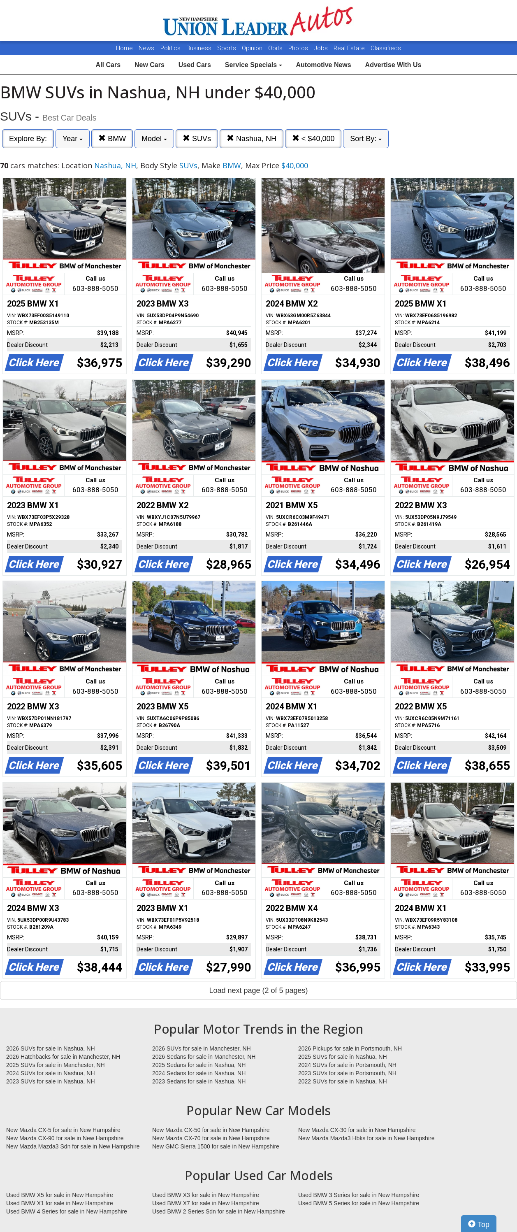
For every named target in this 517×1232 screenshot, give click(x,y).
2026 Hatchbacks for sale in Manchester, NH (63, 1056)
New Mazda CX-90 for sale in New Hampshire (65, 1138)
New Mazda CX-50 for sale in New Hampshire (211, 1130)
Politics (170, 48)
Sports (227, 48)
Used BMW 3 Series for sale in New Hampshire (358, 1195)
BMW (112, 138)
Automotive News (323, 64)
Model (154, 139)
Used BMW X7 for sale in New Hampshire (205, 1203)
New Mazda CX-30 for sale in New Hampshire (357, 1130)
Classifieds (386, 48)
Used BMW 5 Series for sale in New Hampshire (358, 1203)
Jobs (321, 48)
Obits (276, 48)
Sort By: (366, 139)
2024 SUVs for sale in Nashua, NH (50, 1073)
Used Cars (195, 64)
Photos (299, 48)
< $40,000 (313, 138)
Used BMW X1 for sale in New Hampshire (59, 1203)
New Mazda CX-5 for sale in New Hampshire (63, 1130)
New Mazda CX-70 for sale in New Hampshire (211, 1138)
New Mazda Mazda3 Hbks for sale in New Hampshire (366, 1138)
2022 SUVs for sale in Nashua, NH (342, 1081)
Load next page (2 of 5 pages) (258, 990)
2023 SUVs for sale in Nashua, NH (50, 1081)
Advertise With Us (393, 64)
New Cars (149, 64)
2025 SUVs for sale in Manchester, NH (55, 1065)
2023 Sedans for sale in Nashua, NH (199, 1081)
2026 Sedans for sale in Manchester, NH (203, 1056)
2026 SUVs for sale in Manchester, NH (201, 1048)
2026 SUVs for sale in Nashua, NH (50, 1048)
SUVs (197, 138)
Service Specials (253, 64)
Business (199, 48)
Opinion (253, 48)
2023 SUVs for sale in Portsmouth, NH (347, 1073)
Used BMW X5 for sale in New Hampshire (59, 1195)
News (146, 48)
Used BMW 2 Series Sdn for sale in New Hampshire (218, 1211)
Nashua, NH (251, 138)
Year (73, 139)
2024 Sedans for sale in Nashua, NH (199, 1073)
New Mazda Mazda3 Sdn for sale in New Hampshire (72, 1146)
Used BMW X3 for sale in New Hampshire (205, 1195)
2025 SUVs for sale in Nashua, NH (342, 1056)
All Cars (108, 64)
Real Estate (350, 48)
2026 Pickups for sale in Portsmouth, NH (350, 1048)
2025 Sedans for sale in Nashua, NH (199, 1065)
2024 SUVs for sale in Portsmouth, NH (347, 1065)
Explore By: (28, 139)
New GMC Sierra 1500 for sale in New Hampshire (215, 1146)
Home (124, 48)
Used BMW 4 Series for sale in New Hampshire (66, 1211)
